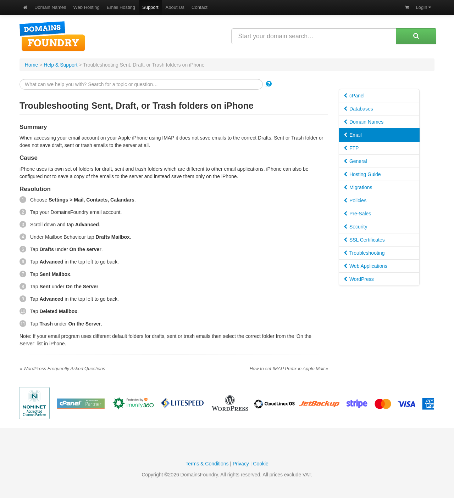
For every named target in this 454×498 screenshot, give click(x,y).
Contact (199, 7)
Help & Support (60, 65)
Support (150, 7)
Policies (355, 200)
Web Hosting (86, 7)
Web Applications (365, 266)
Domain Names (50, 7)
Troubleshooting (364, 253)
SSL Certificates (364, 240)
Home (31, 65)
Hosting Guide (362, 174)
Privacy (241, 463)
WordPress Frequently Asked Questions (62, 368)
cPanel (354, 95)
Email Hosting (121, 7)
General (355, 161)
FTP (351, 148)
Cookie (260, 463)
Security (355, 227)
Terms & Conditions (207, 463)
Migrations (358, 187)
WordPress (359, 279)
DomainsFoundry (52, 36)
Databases (358, 109)
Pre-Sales (357, 213)
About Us (175, 7)
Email (353, 135)
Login (423, 7)
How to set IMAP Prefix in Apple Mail (288, 368)
